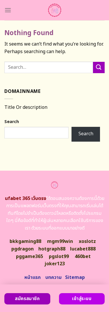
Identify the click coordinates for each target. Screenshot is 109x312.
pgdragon (22, 249)
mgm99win (60, 241)
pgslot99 (59, 256)
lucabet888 (83, 249)
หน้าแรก (32, 277)
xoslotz (87, 241)
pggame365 (29, 256)
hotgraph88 (51, 249)
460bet (83, 256)
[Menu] (7, 10)
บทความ (53, 277)
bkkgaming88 (25, 241)
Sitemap (75, 277)
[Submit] (99, 67)
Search (11, 122)
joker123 (54, 263)
